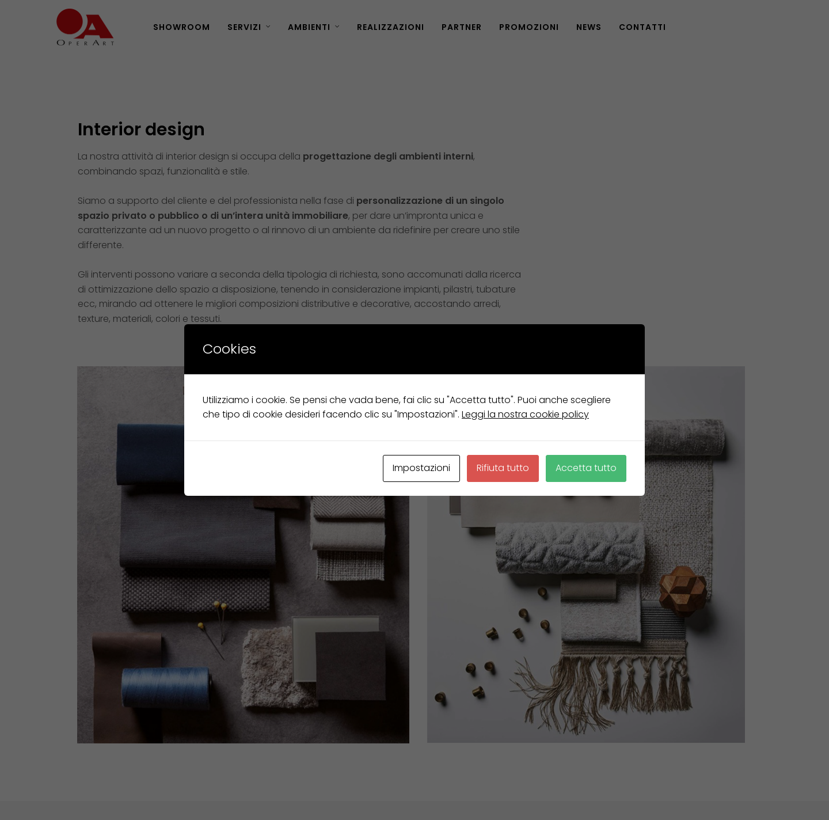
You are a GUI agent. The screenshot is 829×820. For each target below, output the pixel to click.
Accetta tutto (586, 467)
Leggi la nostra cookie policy (525, 414)
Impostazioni (421, 467)
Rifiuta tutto (503, 467)
